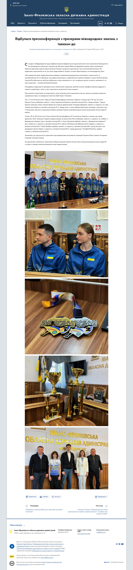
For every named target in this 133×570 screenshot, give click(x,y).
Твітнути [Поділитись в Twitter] (57, 496)
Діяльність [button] (21, 23)
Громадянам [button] (62, 23)
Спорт (66, 54)
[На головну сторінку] (66, 13)
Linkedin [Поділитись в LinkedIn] (45, 496)
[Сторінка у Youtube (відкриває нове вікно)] (111, 23)
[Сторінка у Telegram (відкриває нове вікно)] (105, 23)
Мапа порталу (16, 525)
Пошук (120, 23)
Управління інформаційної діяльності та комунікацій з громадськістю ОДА (52, 49)
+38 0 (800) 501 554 (83, 534)
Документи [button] (32, 23)
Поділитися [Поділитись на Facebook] (32, 496)
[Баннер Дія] (100, 23)
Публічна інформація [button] (47, 23)
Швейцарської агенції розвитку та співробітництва (48, 551)
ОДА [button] (12, 23)
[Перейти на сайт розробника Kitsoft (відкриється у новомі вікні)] (107, 562)
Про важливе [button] (75, 23)
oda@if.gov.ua (101, 532)
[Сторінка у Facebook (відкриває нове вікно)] (108, 23)
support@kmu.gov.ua (46, 557)
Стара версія (118, 5)
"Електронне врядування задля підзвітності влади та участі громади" (38, 548)
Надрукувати (102, 496)
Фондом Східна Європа (24, 544)
